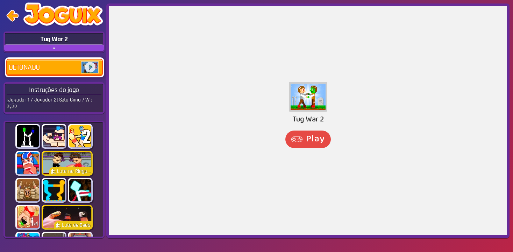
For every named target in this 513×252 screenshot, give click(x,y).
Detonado (54, 67)
